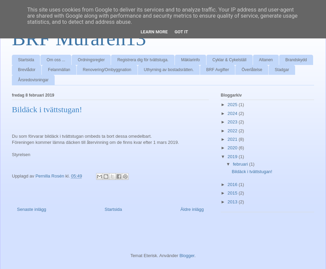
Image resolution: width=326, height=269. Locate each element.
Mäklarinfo (190, 59)
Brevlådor (26, 69)
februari (241, 164)
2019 (233, 156)
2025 (233, 104)
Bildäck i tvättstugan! (252, 171)
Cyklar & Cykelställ (230, 59)
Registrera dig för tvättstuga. (142, 59)
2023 (233, 121)
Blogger (186, 255)
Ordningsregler (91, 59)
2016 (233, 184)
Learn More (154, 31)
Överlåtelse (251, 69)
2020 (233, 147)
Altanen (266, 59)
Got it (181, 31)
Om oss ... (56, 59)
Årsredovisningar (33, 80)
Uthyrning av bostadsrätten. (169, 69)
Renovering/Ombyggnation (107, 69)
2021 (233, 139)
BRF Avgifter (217, 69)
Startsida (26, 59)
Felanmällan (59, 69)
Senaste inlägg (31, 209)
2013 (233, 201)
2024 (233, 113)
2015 (233, 193)
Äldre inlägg (192, 209)
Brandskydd (296, 59)
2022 (233, 130)
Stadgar (282, 69)
